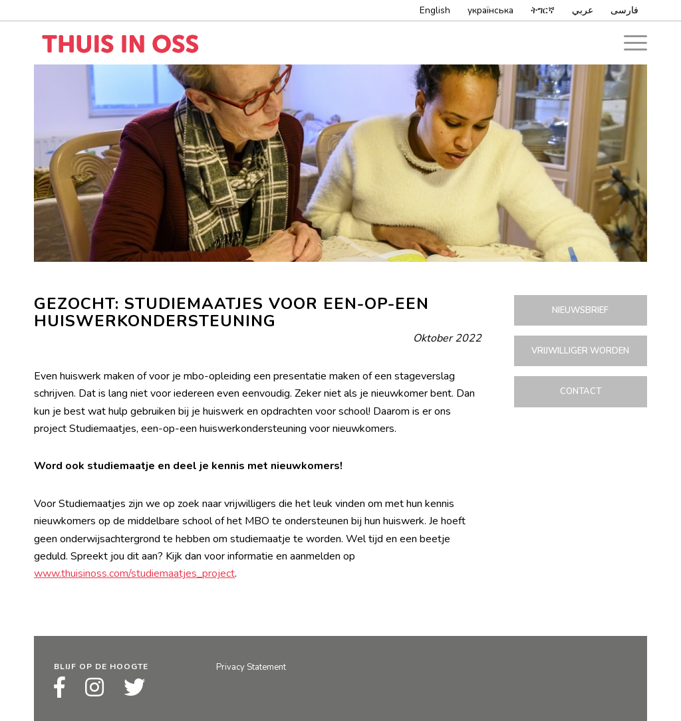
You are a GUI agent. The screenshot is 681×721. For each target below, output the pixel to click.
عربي (582, 10)
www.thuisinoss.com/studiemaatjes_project (134, 573)
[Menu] (631, 42)
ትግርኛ (543, 10)
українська (490, 10)
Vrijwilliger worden (580, 351)
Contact (580, 391)
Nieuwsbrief (580, 310)
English (435, 10)
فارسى (624, 10)
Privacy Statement (251, 667)
